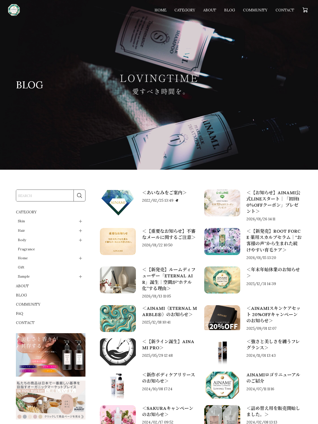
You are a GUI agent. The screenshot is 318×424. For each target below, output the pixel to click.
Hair (21, 230)
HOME (160, 10)
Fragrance (26, 249)
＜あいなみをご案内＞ (164, 193)
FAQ (19, 313)
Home (23, 258)
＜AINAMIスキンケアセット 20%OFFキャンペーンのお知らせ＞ (273, 314)
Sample (24, 276)
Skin (21, 221)
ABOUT (209, 10)
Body (22, 240)
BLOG (229, 10)
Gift (21, 267)
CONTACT (285, 10)
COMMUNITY (255, 10)
